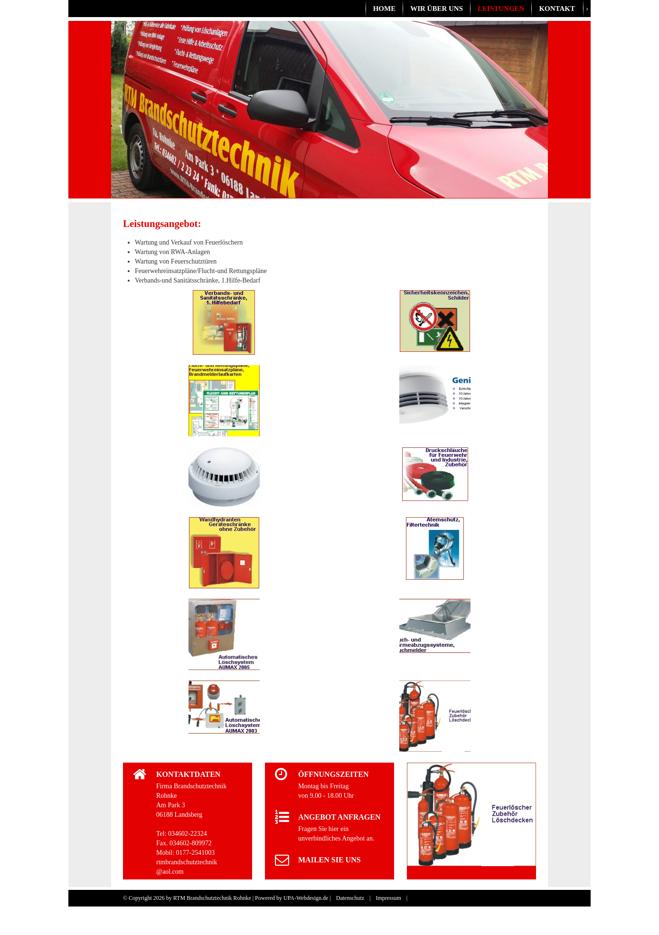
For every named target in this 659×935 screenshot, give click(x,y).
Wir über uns (436, 8)
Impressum (388, 898)
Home (384, 8)
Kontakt (557, 8)
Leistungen (501, 8)
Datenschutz (350, 898)
